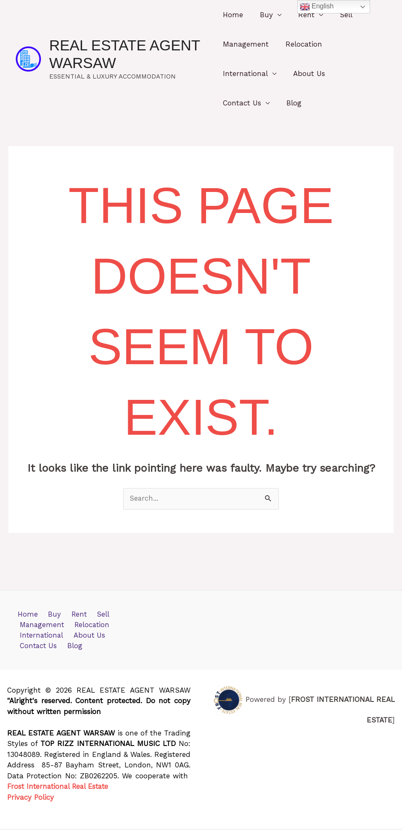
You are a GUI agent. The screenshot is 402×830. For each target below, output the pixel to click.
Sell (338, 15)
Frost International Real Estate (60, 788)
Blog (291, 103)
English (317, 7)
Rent (301, 15)
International (245, 73)
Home (233, 15)
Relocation (301, 44)
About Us (307, 73)
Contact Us (242, 103)
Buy (263, 15)
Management (246, 44)
